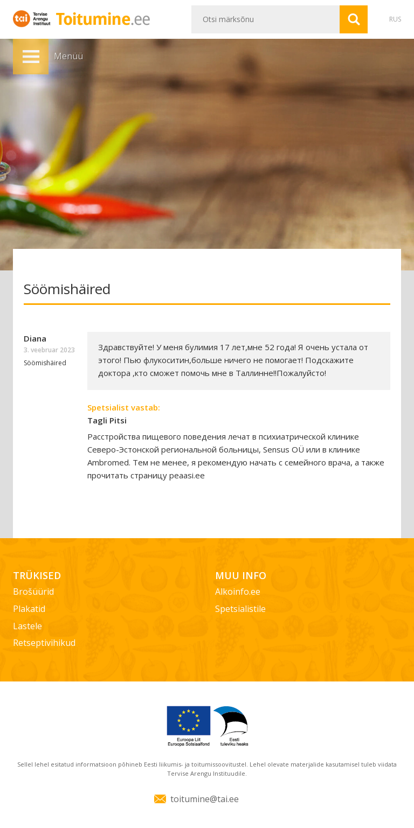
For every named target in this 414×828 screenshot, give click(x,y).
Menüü (31, 56)
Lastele (27, 626)
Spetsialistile (240, 609)
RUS (395, 19)
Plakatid (29, 609)
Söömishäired (45, 362)
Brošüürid (33, 591)
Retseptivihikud (44, 643)
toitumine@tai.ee (204, 799)
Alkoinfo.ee (237, 591)
